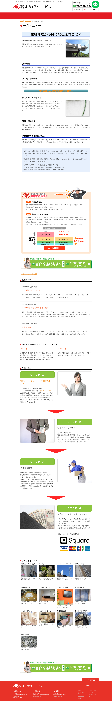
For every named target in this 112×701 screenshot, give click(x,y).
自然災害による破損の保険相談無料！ (56, 91)
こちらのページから (45, 391)
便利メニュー (51, 15)
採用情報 (93, 15)
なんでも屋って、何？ (34, 15)
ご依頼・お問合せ (67, 15)
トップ (18, 15)
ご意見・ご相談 (92, 690)
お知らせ (91, 692)
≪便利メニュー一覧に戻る (29, 274)
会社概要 (81, 15)
